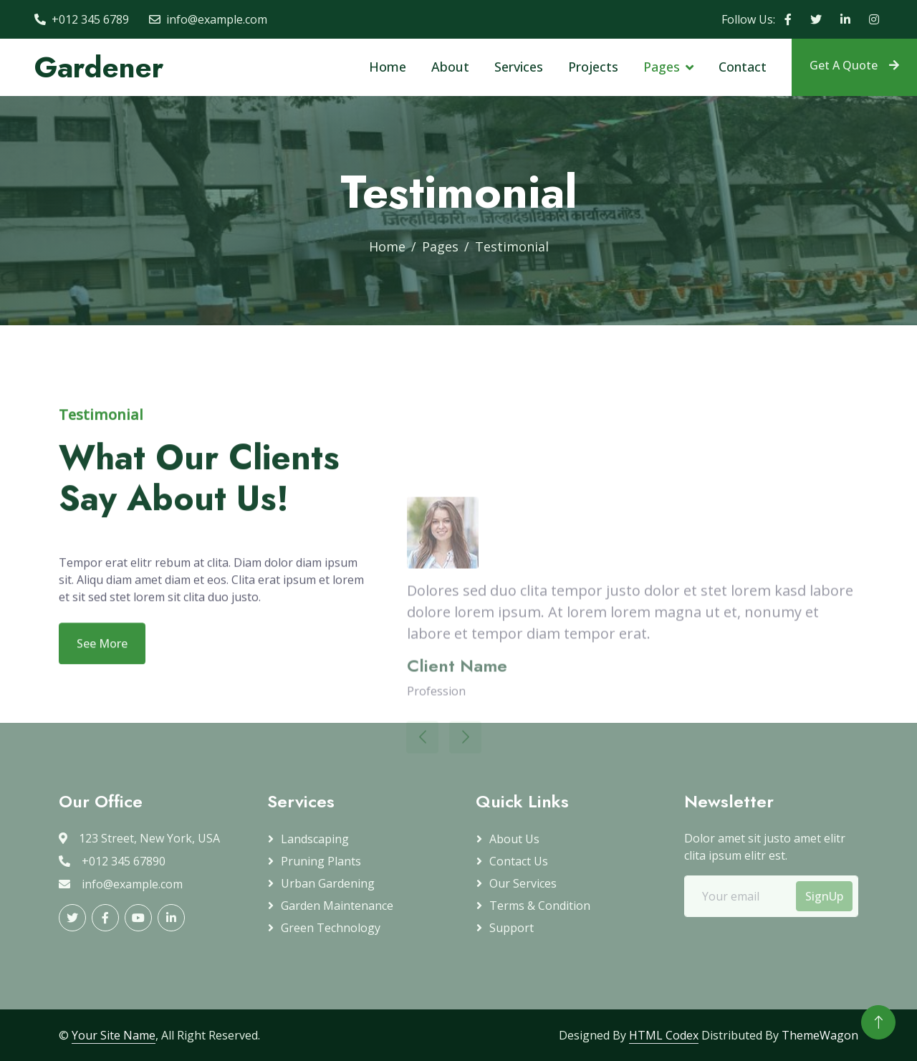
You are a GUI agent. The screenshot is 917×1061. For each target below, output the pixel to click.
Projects (593, 66)
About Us (514, 839)
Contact (743, 66)
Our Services (523, 883)
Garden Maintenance (337, 905)
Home (387, 66)
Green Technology (330, 928)
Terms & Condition (539, 905)
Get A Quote (854, 65)
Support (511, 928)
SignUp (824, 896)
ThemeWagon (820, 1035)
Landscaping (315, 839)
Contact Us (518, 861)
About (450, 66)
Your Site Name (113, 1035)
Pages (661, 66)
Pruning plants (321, 861)
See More (102, 663)
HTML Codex (663, 1035)
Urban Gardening (328, 883)
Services (518, 66)
